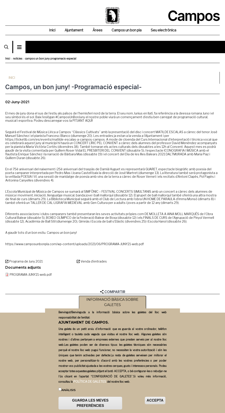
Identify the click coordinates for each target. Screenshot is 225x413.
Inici (7, 58)
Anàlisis (68, 390)
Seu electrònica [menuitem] (163, 30)
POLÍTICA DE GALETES (89, 382)
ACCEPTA (155, 401)
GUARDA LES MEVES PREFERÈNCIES (90, 403)
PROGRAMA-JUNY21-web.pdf (31, 274)
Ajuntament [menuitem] (74, 30)
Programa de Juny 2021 (26, 261)
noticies (17, 58)
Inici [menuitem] (52, 30)
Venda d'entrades (94, 261)
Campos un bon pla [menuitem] (127, 30)
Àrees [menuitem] (97, 30)
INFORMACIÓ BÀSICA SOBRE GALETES (112, 303)
